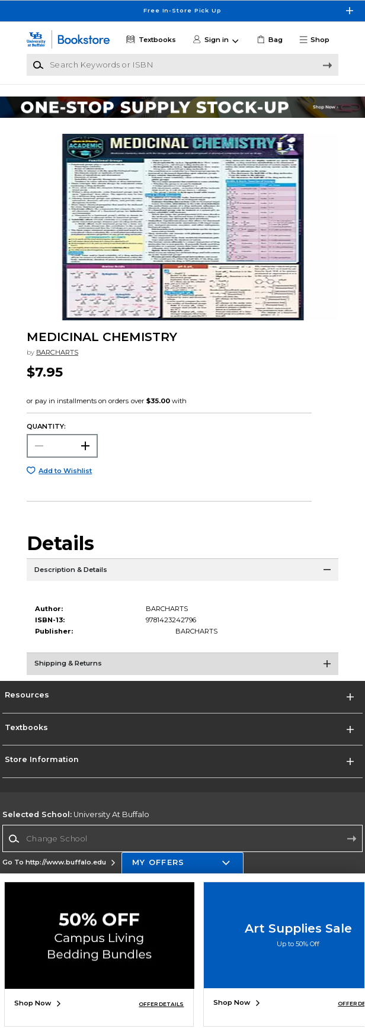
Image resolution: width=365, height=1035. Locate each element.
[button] (317, 40)
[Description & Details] (182, 573)
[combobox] (182, 839)
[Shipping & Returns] (182, 667)
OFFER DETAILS (161, 1004)
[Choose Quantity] (62, 446)
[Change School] (182, 838)
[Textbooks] (150, 40)
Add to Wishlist (65, 471)
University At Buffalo (75, 814)
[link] (269, 40)
